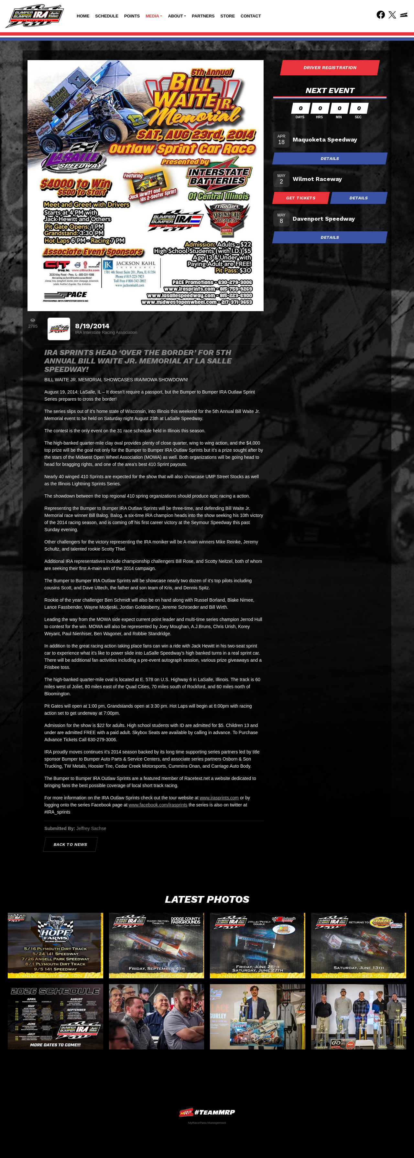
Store (228, 16)
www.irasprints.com (219, 797)
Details (330, 158)
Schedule (106, 16)
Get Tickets (301, 197)
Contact (251, 16)
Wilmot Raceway (317, 178)
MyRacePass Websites (207, 1112)
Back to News (70, 844)
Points (132, 16)
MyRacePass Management (207, 1122)
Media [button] (152, 16)
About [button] (175, 16)
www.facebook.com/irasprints (158, 804)
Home (83, 16)
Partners (203, 16)
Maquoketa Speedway (325, 139)
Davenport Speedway (324, 218)
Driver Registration (330, 67)
